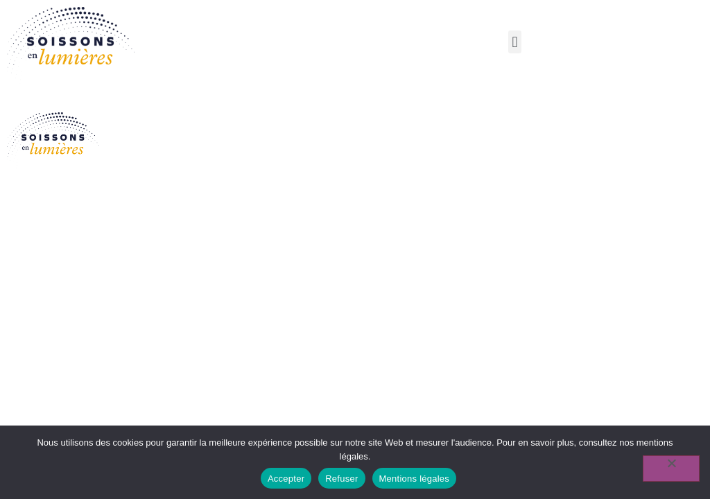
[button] (514, 41)
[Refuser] (671, 468)
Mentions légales (414, 478)
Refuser (341, 478)
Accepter (286, 478)
